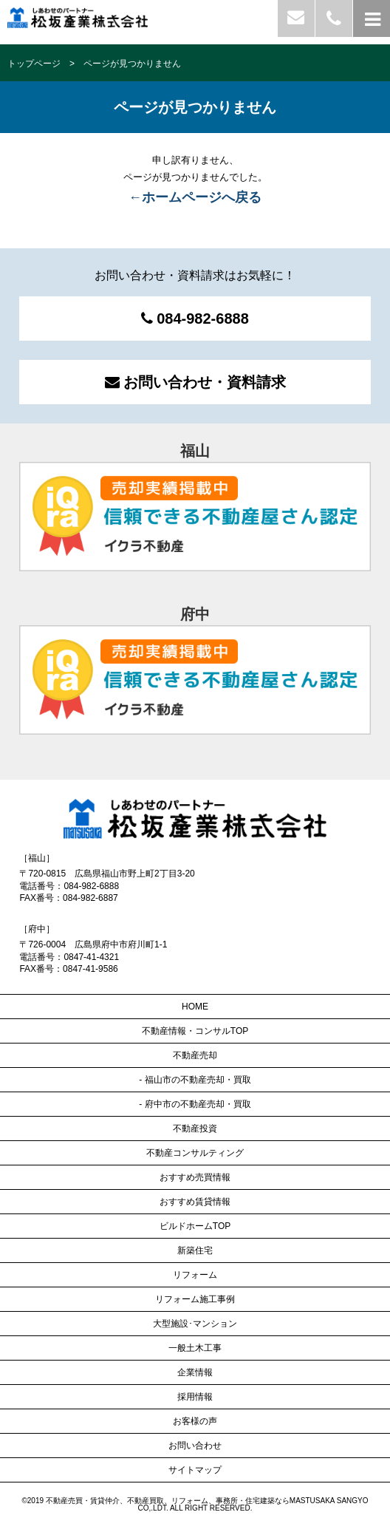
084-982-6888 (195, 318)
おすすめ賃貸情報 (195, 1201)
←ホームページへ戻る (195, 197)
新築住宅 (195, 1250)
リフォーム (195, 1275)
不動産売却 (195, 1055)
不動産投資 (195, 1128)
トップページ (34, 63)
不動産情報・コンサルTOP (195, 1031)
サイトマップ (195, 1470)
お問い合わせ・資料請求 (195, 382)
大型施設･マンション (195, 1323)
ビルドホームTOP (195, 1226)
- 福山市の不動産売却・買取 (194, 1080)
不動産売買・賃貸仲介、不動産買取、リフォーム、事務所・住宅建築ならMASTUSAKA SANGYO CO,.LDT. (207, 1504)
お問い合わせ (195, 1445)
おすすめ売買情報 (195, 1177)
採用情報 (195, 1397)
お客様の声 (195, 1421)
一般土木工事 (195, 1348)
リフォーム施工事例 (195, 1299)
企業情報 (195, 1372)
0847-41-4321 (91, 957)
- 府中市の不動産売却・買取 (194, 1104)
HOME (195, 1006)
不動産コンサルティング (195, 1153)
